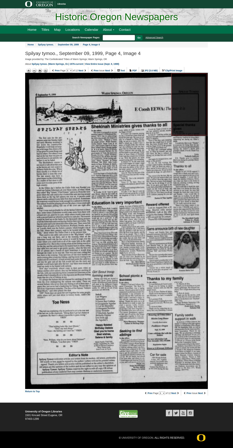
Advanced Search (154, 37)
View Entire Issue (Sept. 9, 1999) (102, 64)
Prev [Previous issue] (96, 70)
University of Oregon (137, 437)
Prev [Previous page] (57, 70)
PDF (134, 70)
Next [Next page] (81, 70)
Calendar (91, 29)
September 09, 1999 (68, 44)
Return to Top (32, 391)
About (108, 29)
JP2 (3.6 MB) (151, 70)
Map (57, 29)
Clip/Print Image (173, 70)
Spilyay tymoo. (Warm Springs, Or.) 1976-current (57, 64)
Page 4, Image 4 (91, 44)
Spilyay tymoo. (46, 44)
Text (122, 70)
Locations (72, 29)
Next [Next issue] (107, 70)
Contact (124, 29)
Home (32, 29)
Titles (45, 29)
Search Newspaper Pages (85, 37)
